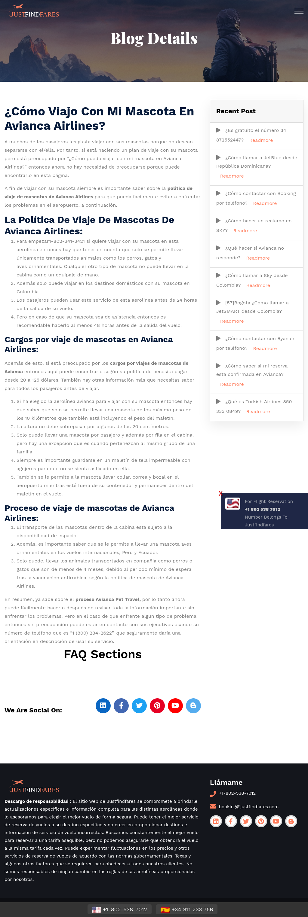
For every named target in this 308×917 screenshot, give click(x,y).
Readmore (261, 140)
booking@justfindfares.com (249, 806)
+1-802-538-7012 (237, 793)
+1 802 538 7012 (262, 509)
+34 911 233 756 (187, 909)
